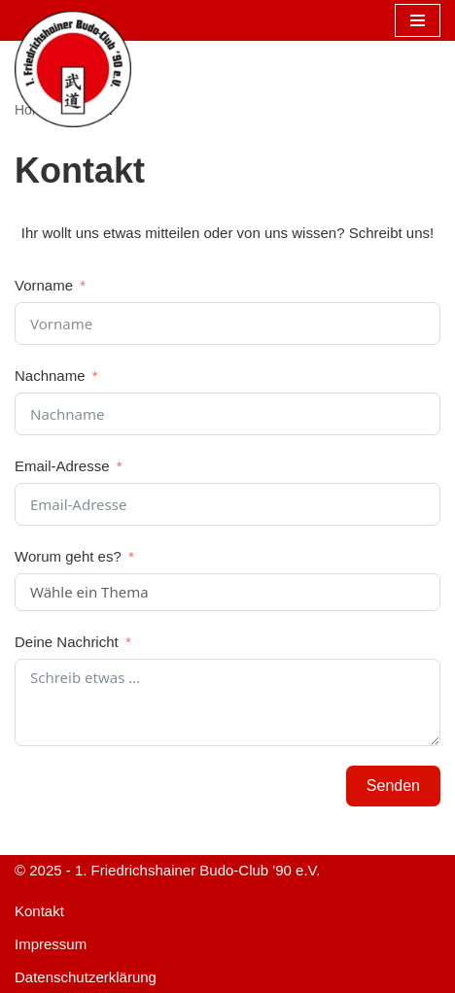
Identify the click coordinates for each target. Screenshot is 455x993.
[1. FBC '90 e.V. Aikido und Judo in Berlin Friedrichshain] (73, 69)
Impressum (51, 944)
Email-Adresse (62, 466)
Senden (393, 785)
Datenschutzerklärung (86, 977)
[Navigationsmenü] (417, 20)
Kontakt (39, 911)
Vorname (44, 285)
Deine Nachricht (67, 641)
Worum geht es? (68, 556)
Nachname (50, 375)
